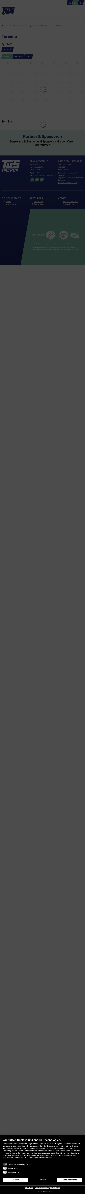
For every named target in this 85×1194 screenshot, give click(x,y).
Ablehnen (15, 1180)
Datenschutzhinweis (42, 1188)
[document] (42, 1150)
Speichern (42, 1180)
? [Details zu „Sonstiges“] (20, 1172)
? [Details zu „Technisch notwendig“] (29, 1164)
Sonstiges (12, 1172)
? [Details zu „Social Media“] (22, 1168)
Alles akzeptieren (69, 1180)
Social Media (13, 1168)
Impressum (29, 1188)
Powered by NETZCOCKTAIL (42, 1192)
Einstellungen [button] (55, 1188)
